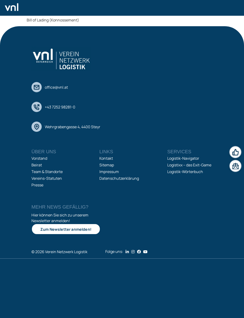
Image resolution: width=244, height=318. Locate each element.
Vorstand (39, 158)
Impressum (109, 171)
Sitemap (106, 165)
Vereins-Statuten (46, 178)
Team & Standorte (47, 171)
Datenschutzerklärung (119, 178)
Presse (37, 185)
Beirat (36, 165)
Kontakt (106, 158)
